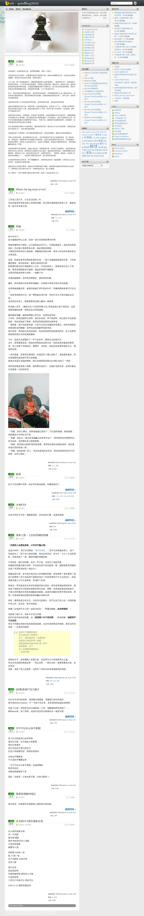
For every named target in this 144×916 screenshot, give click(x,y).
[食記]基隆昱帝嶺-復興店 (123, 42)
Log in (116, 156)
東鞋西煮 (117, 110)
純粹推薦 (87, 45)
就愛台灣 (87, 37)
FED (97, 132)
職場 (96, 150)
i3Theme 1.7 (10, 912)
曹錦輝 (86, 147)
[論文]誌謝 (118, 39)
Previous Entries (17, 906)
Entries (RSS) (119, 148)
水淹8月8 (21, 504)
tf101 (105, 132)
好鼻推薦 (87, 35)
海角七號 (65, 554)
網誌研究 (87, 50)
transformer (85, 135)
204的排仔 (118, 126)
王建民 (84, 150)
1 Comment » (71, 539)
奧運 (100, 140)
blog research (86, 132)
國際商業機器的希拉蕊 (122, 139)
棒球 (94, 146)
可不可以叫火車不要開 (28, 728)
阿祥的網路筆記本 (121, 123)
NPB (101, 132)
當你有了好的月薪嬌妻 (122, 69)
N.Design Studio (29, 912)
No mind (117, 52)
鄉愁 (72, 496)
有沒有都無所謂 (120, 121)
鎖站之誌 (87, 61)
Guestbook (27, 9)
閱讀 (102, 153)
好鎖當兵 (21, 825)
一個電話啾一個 (120, 118)
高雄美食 (101, 156)
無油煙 (100, 147)
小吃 (87, 144)
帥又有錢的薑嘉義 (121, 134)
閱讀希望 (87, 63)
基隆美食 (91, 141)
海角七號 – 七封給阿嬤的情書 (32, 535)
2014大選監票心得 (121, 72)
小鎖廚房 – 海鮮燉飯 (121, 98)
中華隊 (88, 137)
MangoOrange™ (51, 912)
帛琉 (91, 144)
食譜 (96, 156)
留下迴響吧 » (71, 65)
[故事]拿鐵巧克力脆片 (27, 689)
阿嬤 (18, 226)
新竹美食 (96, 144)
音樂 (91, 156)
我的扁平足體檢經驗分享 (123, 28)
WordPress (118, 154)
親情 (57, 465)
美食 (68, 496)
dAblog (117, 113)
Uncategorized (89, 29)
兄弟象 (102, 138)
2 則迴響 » (72, 230)
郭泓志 (95, 153)
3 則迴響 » (72, 797)
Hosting (33, 914)
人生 (56, 218)
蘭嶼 (100, 150)
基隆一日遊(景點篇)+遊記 (123, 18)
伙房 (98, 138)
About (18, 9)
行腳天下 (87, 56)
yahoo (86, 83)
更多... (105, 18)
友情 (61, 496)
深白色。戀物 (119, 129)
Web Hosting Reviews (22, 914)
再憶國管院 (94, 89)
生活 (60, 218)
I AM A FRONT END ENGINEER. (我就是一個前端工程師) (126, 82)
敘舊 (18, 474)
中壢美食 (98, 135)
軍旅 (55, 897)
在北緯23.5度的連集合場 (29, 821)
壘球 (96, 141)
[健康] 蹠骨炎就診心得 (122, 23)
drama (94, 132)
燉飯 (105, 147)
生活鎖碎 (87, 43)
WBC (91, 135)
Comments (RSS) (120, 151)
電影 (58, 681)
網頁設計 (87, 53)
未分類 (86, 40)
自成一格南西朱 (120, 115)
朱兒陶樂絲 (88, 91)
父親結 (19, 61)
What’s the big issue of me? (31, 189)
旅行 (102, 143)
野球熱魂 (87, 58)
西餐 (103, 150)
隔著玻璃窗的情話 (26, 794)
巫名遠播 (117, 131)
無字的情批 (40, 550)
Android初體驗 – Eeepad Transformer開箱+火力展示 (95, 96)
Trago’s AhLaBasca (121, 136)
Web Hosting (51, 914)
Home (11, 9)
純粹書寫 (21, 65)
